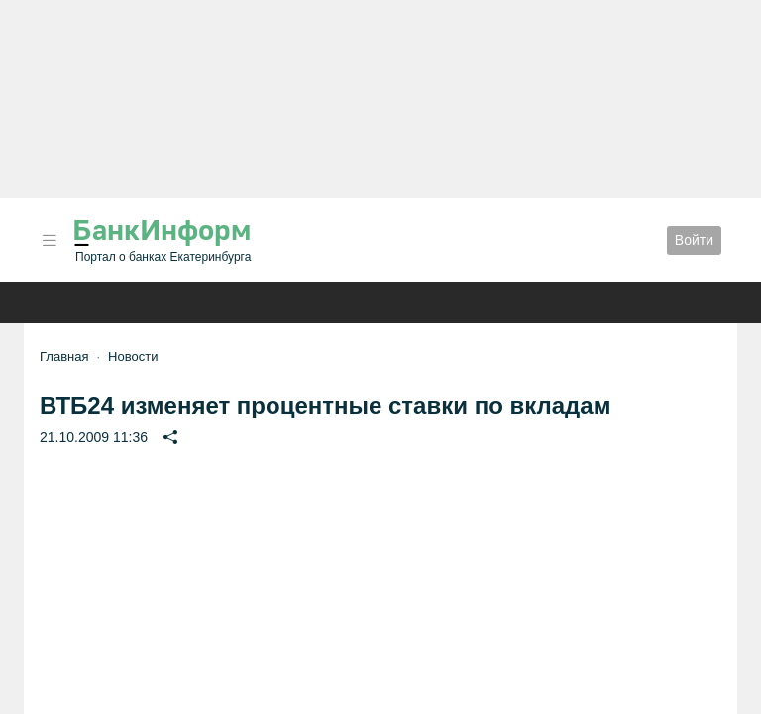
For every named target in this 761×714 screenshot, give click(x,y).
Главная (64, 356)
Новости (133, 356)
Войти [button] (694, 240)
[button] (49, 240)
